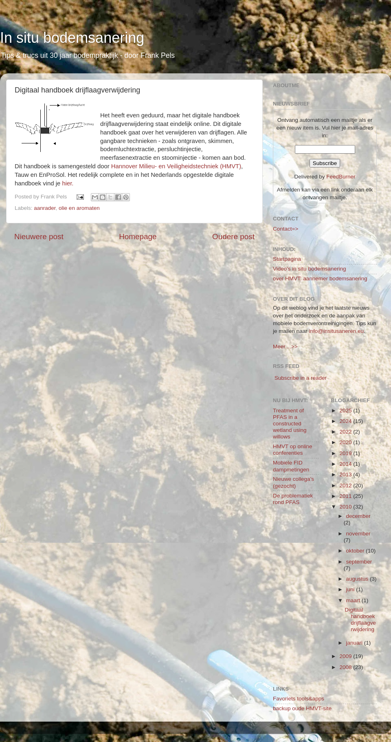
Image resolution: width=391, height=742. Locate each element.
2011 (346, 496)
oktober (356, 551)
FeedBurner (340, 177)
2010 (346, 507)
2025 (346, 410)
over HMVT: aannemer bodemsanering (320, 278)
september (359, 562)
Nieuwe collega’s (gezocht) (293, 482)
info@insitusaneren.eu (336, 331)
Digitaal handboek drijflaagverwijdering (360, 620)
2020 (346, 442)
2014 (346, 464)
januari (355, 643)
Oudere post (233, 236)
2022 (346, 432)
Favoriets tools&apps (298, 699)
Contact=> (285, 229)
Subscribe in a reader (301, 378)
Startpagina (287, 259)
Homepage (137, 236)
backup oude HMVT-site (302, 708)
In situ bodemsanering (72, 37)
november (358, 534)
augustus (358, 579)
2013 (346, 474)
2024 (346, 421)
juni (351, 589)
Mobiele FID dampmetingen (291, 466)
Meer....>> (285, 346)
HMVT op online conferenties (292, 449)
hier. (67, 183)
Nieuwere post (39, 236)
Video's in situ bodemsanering (309, 269)
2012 (346, 485)
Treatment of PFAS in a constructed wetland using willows (290, 423)
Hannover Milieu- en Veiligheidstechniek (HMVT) (176, 166)
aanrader (44, 208)
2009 (346, 656)
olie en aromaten (79, 208)
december (358, 516)
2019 (346, 453)
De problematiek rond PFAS (293, 499)
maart (354, 600)
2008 (346, 667)
